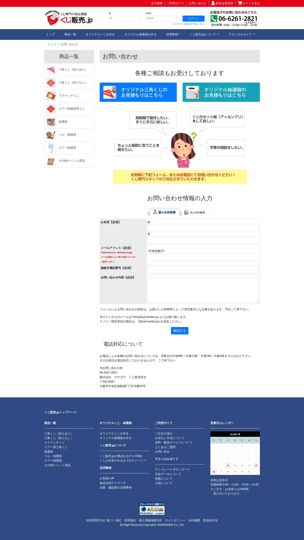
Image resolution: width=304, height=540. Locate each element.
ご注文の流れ (163, 433)
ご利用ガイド (175, 3)
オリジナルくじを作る (100, 34)
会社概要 (157, 3)
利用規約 (130, 520)
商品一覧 (70, 34)
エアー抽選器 (61, 148)
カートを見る (251, 3)
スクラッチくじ (62, 96)
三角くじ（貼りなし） (67, 83)
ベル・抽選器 (61, 135)
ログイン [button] (193, 18)
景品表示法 (210, 520)
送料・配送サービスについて (174, 442)
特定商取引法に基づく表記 (103, 520)
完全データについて (168, 474)
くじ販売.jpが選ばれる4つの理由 (121, 456)
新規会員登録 (224, 3)
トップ (50, 34)
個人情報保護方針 (150, 520)
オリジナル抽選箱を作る (141, 34)
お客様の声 (107, 478)
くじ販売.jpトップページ (60, 412)
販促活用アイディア (113, 483)
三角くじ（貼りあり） (67, 70)
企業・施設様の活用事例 (116, 487)
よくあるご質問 (165, 447)
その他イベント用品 (65, 161)
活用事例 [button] (172, 34)
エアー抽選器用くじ (65, 109)
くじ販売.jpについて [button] (203, 34)
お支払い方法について (169, 438)
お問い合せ (162, 451)
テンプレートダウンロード (172, 469)
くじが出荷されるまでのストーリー (123, 460)
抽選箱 (56, 122)
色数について (163, 478)
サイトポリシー (175, 520)
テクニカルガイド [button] (241, 34)
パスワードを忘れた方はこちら (188, 24)
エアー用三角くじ (56, 447)
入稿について (163, 483)
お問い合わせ (197, 3)
